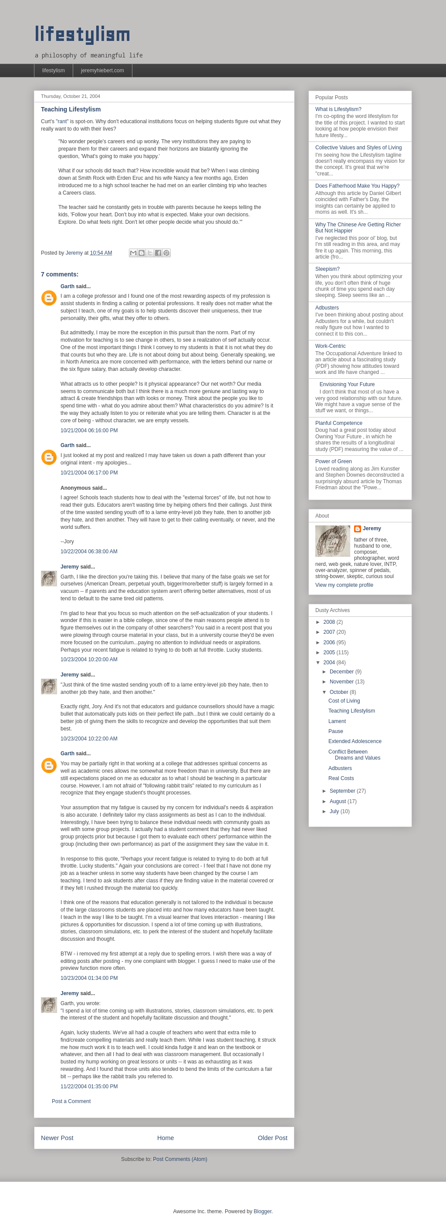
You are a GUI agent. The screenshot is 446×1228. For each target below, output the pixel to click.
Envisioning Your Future (347, 384)
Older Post (272, 1137)
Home (165, 1137)
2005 (330, 652)
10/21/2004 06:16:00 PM (89, 430)
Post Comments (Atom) (180, 1159)
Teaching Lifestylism (351, 711)
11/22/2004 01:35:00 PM (89, 1086)
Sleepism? (327, 269)
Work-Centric (330, 346)
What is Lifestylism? (338, 109)
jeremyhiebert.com (102, 70)
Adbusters (327, 308)
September (343, 791)
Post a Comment (71, 1101)
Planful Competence (338, 423)
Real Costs (341, 778)
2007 (330, 632)
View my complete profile (344, 585)
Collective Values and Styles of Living (358, 148)
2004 (330, 662)
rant (62, 121)
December (342, 672)
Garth (67, 286)
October (340, 692)
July (335, 811)
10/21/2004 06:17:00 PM (89, 473)
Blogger (263, 1211)
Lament (337, 721)
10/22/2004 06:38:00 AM (89, 551)
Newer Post (57, 1137)
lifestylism (82, 35)
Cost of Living (344, 701)
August (339, 801)
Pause (335, 731)
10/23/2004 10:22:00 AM (89, 739)
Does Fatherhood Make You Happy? (357, 186)
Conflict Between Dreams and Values (354, 755)
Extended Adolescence (355, 741)
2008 (330, 622)
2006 (330, 642)
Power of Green (333, 461)
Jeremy (70, 567)
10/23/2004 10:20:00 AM (89, 659)
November (342, 682)
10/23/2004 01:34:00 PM (89, 978)
